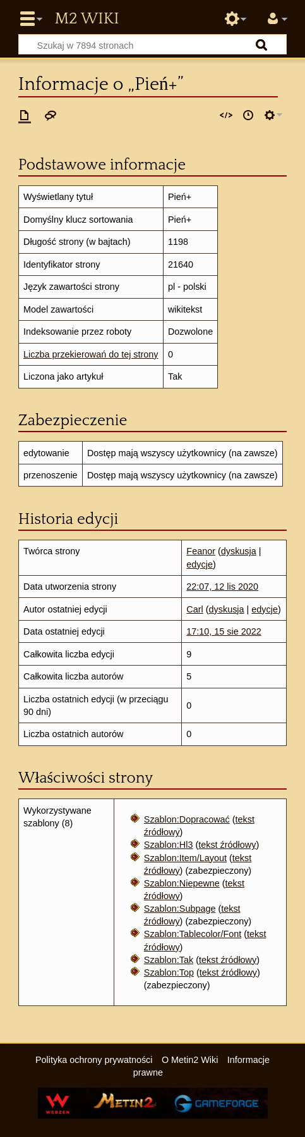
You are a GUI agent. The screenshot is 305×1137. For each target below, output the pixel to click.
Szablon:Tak (168, 960)
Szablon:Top (169, 972)
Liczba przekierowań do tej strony (90, 354)
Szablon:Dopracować (187, 819)
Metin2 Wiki (86, 19)
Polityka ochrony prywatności (94, 1060)
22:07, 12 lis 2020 (222, 586)
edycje (199, 564)
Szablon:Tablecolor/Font (192, 934)
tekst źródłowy (227, 845)
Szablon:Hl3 (168, 845)
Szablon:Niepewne (182, 883)
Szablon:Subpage (180, 909)
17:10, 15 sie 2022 (223, 631)
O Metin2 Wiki (190, 1060)
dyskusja (238, 551)
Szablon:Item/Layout (185, 858)
